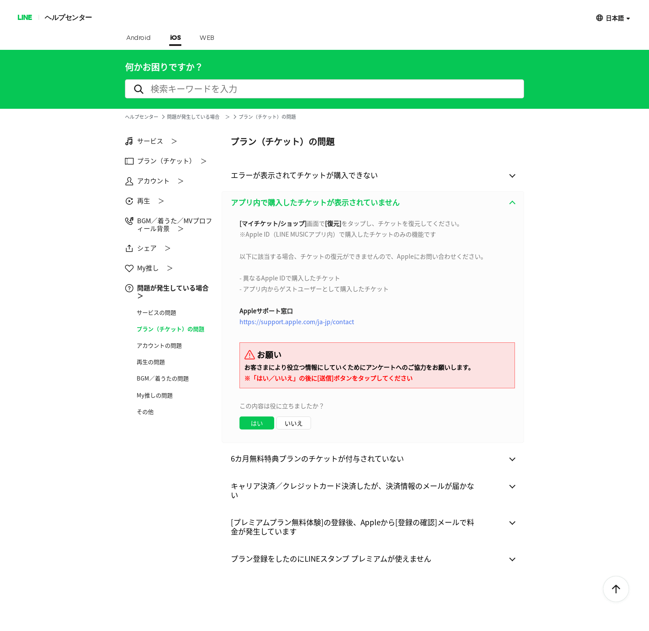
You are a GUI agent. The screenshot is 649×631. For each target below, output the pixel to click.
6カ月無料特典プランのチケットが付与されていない (317, 458)
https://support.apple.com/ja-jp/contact (296, 321)
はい (257, 423)
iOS (175, 38)
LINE (24, 17)
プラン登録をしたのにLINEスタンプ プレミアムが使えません (331, 558)
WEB (207, 38)
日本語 (615, 17)
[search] (324, 88)
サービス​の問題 (156, 312)
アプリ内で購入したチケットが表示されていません (315, 202)
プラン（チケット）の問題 (170, 329)
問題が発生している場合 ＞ (198, 116)
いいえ (294, 423)
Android (138, 38)
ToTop (616, 589)
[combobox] (373, 328)
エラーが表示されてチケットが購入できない (304, 174)
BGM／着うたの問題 (163, 378)
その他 (145, 412)
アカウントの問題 (159, 345)
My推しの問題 (155, 395)
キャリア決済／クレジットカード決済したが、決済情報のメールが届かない (352, 490)
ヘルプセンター (68, 17)
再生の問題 (151, 362)
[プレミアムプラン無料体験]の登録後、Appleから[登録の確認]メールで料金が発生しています (352, 527)
